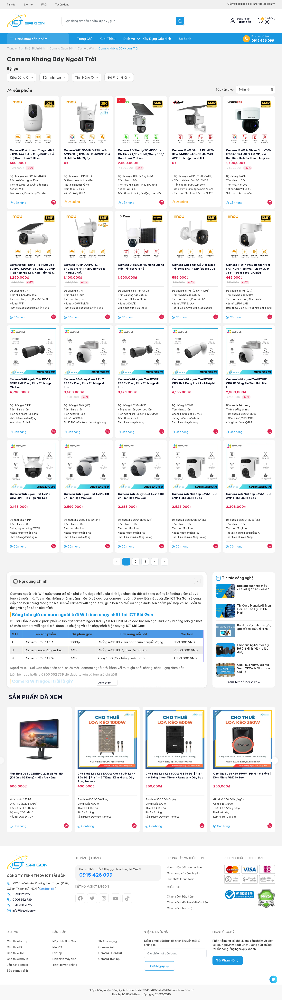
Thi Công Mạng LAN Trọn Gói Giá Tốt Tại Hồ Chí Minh (254, 609)
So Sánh (185, 39)
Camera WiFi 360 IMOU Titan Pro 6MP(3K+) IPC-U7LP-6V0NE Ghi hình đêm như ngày (85, 154)
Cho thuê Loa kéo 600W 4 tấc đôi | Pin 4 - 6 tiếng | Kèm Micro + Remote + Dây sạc (174, 777)
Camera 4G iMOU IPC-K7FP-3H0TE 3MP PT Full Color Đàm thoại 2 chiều (85, 268)
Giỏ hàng (270, 18)
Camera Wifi (86, 48)
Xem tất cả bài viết (244, 682)
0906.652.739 (22, 899)
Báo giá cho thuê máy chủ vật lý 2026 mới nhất (254, 587)
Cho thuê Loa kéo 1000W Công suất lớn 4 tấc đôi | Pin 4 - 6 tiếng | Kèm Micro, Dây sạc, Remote (104, 777)
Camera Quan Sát (61, 48)
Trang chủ (84, 39)
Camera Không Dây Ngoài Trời (118, 48)
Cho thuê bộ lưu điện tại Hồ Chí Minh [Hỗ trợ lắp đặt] (253, 648)
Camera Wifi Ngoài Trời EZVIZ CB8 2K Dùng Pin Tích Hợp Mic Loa (247, 383)
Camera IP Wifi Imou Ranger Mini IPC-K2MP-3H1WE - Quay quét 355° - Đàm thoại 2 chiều (249, 268)
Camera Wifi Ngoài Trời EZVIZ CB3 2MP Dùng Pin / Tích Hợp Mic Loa (193, 383)
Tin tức (11, 4)
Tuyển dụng (62, 4)
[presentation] (274, 760)
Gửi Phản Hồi (228, 960)
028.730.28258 (23, 905)
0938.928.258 (22, 894)
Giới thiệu (108, 39)
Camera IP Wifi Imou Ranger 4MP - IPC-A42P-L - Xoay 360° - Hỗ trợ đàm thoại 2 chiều (33, 154)
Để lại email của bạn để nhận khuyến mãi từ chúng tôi (172, 943)
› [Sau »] (164, 561)
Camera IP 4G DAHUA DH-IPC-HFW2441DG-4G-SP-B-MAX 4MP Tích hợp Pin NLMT (194, 154)
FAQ (44, 4)
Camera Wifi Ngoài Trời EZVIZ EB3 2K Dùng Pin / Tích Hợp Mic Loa (140, 383)
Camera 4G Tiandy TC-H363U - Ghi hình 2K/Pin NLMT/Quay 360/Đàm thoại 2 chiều (141, 154)
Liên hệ (28, 4)
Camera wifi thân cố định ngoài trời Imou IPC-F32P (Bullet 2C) (191, 268)
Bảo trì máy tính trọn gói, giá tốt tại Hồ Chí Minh (254, 627)
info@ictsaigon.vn (24, 910)
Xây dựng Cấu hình (157, 39)
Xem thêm (107, 682)
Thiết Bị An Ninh (34, 48)
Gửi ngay (159, 966)
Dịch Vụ (129, 39)
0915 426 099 (262, 40)
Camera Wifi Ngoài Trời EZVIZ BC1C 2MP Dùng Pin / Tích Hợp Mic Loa (31, 383)
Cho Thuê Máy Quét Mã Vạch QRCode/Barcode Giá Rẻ (253, 668)
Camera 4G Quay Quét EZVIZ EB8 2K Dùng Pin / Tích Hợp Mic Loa (86, 383)
